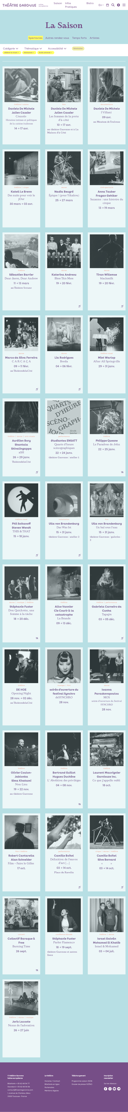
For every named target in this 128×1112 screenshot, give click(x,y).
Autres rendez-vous (57, 37)
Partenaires (49, 1087)
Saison (58, 3)
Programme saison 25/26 (82, 1081)
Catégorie (9, 48)
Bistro (90, 3)
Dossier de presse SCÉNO (82, 1084)
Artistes (94, 37)
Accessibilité (55, 48)
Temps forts (79, 37)
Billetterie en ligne (52, 1084)
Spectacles (35, 37)
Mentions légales (52, 1091)
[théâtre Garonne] (28, 5)
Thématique (31, 48)
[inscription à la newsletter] (112, 1076)
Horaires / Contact (52, 1081)
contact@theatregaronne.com (20, 1090)
